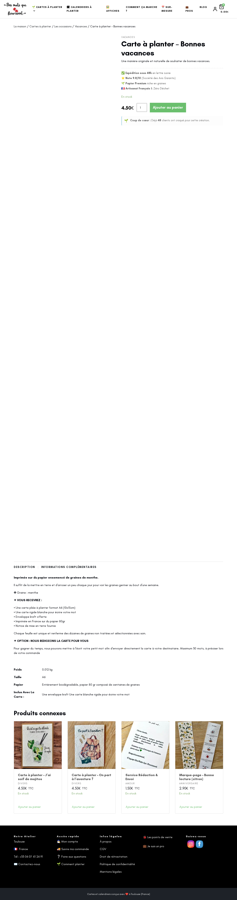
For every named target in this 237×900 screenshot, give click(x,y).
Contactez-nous (29, 864)
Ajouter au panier (168, 107)
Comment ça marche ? (141, 9)
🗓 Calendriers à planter (79, 9)
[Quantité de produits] (142, 107)
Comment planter (73, 864)
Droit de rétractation (113, 856)
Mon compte (69, 841)
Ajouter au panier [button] (29, 807)
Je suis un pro (155, 846)
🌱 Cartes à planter (47, 7)
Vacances (81, 26)
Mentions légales (111, 871)
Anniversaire (188, 783)
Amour (130, 783)
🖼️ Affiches (112, 9)
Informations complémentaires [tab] (69, 567)
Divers (23, 783)
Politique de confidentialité (117, 864)
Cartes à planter (40, 26)
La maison (20, 26)
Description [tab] (25, 567)
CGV (103, 849)
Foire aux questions (73, 856)
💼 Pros (189, 9)
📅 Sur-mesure (167, 9)
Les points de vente (159, 837)
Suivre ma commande (75, 849)
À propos (105, 841)
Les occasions (63, 26)
